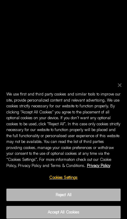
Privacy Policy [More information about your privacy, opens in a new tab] (98, 166)
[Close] (119, 86)
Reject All (63, 196)
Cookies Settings (63, 178)
